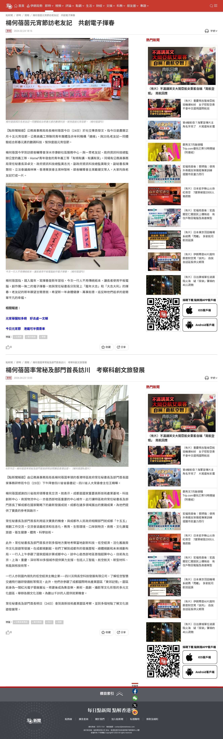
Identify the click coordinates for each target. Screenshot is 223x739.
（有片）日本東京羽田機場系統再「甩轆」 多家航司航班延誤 (199, 236)
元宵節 (18, 337)
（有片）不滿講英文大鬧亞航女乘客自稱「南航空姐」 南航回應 (181, 91)
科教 (120, 5)
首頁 (21, 5)
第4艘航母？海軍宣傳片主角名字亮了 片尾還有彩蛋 (199, 124)
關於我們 (100, 719)
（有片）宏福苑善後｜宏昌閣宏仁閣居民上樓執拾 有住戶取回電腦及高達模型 (199, 214)
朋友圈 (131, 5)
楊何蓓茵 (32, 337)
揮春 (44, 337)
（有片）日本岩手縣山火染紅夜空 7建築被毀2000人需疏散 (199, 192)
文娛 (109, 5)
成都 (60, 622)
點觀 (79, 5)
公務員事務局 (21, 622)
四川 (50, 622)
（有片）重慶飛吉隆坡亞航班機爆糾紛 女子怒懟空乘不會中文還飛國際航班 (199, 104)
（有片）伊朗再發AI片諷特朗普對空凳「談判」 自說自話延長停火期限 (199, 258)
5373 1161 (101, 727)
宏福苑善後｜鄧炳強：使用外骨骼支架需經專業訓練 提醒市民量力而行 (199, 170)
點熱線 (68, 719)
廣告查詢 (83, 719)
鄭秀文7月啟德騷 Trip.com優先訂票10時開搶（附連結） (199, 148)
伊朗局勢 (36, 5)
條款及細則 (152, 719)
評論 (68, 5)
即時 (48, 5)
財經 (99, 5)
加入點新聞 (117, 719)
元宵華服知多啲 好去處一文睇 (27, 318)
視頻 (58, 5)
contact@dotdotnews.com (125, 727)
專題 (143, 5)
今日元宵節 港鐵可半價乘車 (25, 328)
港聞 (8, 31)
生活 (89, 5)
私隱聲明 (135, 719)
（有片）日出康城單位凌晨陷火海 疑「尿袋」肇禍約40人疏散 (199, 280)
